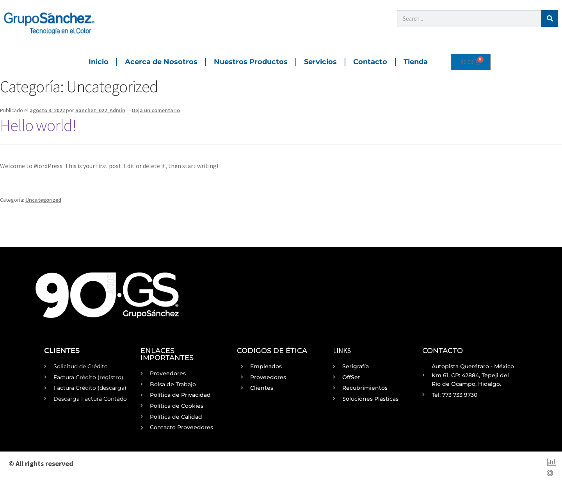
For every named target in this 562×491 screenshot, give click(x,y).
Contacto (370, 61)
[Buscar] (549, 18)
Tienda (416, 61)
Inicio (98, 61)
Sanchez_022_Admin (100, 110)
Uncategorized (43, 199)
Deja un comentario (156, 110)
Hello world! (38, 125)
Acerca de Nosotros (161, 61)
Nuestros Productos (251, 61)
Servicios (320, 61)
